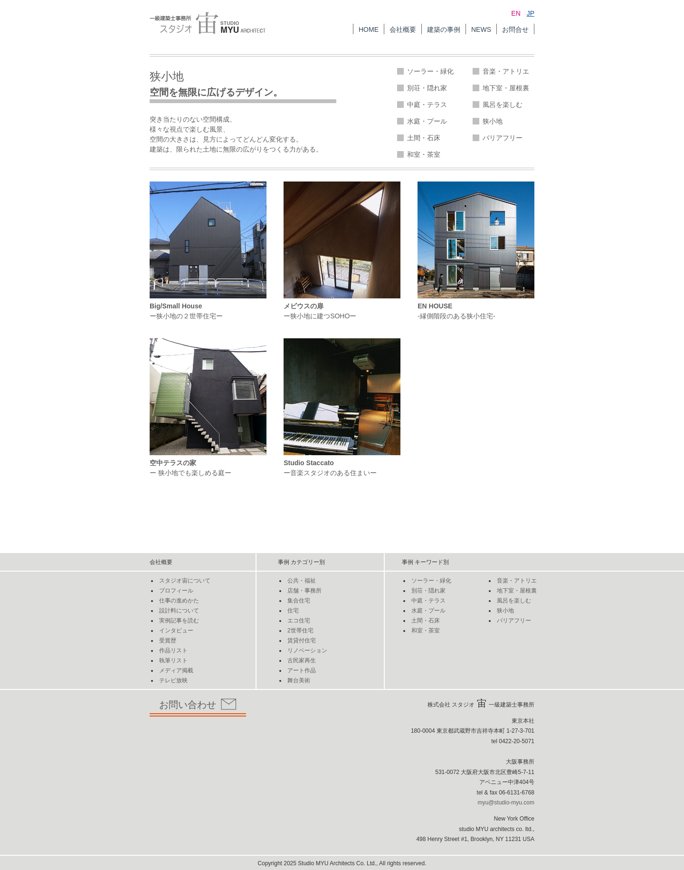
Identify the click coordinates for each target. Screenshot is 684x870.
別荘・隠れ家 (427, 88)
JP (530, 13)
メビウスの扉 (303, 306)
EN (515, 13)
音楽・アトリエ (506, 71)
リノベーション (307, 650)
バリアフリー (502, 138)
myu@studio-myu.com (505, 802)
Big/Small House (176, 306)
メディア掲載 (176, 670)
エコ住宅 (298, 620)
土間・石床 (423, 138)
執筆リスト (173, 660)
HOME (369, 29)
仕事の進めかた (179, 600)
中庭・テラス (427, 104)
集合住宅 (298, 600)
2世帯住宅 (300, 630)
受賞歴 (167, 640)
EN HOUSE (435, 306)
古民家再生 (301, 660)
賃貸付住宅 (301, 640)
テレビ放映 (173, 680)
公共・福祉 (301, 580)
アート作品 (301, 670)
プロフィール (176, 590)
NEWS (481, 29)
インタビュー (176, 630)
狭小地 (493, 121)
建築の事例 (443, 29)
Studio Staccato (309, 463)
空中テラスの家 (173, 463)
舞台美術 (298, 680)
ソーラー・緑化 (430, 71)
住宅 (293, 610)
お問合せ (515, 29)
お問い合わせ (198, 704)
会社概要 (403, 29)
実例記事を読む (179, 620)
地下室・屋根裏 (506, 88)
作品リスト (173, 650)
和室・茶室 (423, 154)
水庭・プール (427, 121)
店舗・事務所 (304, 590)
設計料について (179, 610)
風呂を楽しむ (502, 104)
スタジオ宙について (184, 580)
